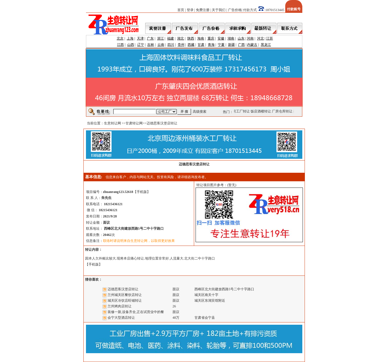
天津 (140, 38)
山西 (130, 45)
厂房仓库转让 (282, 111)
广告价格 (235, 10)
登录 (190, 10)
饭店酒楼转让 (261, 111)
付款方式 (250, 10)
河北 (260, 38)
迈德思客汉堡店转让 (123, 289)
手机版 (142, 192)
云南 (160, 45)
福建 (170, 38)
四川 (170, 45)
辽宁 (140, 45)
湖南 (230, 38)
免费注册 (203, 10)
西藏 (191, 45)
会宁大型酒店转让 (121, 318)
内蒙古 (252, 45)
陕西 (190, 38)
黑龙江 (266, 45)
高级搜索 (199, 112)
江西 (120, 45)
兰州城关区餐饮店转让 (125, 295)
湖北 (180, 38)
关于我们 (218, 10)
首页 (180, 10)
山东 (241, 38)
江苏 (269, 38)
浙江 (160, 38)
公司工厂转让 (240, 111)
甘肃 (201, 45)
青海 (211, 45)
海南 (200, 38)
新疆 (231, 45)
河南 (250, 38)
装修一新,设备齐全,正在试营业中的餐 (136, 312)
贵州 (181, 45)
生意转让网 (112, 123)
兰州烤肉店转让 (120, 306)
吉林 (150, 45)
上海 (130, 38)
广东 (150, 38)
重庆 (211, 38)
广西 (241, 45)
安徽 (220, 38)
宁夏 (221, 45)
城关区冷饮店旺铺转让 (125, 301)
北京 (120, 38)
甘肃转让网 (134, 123)
